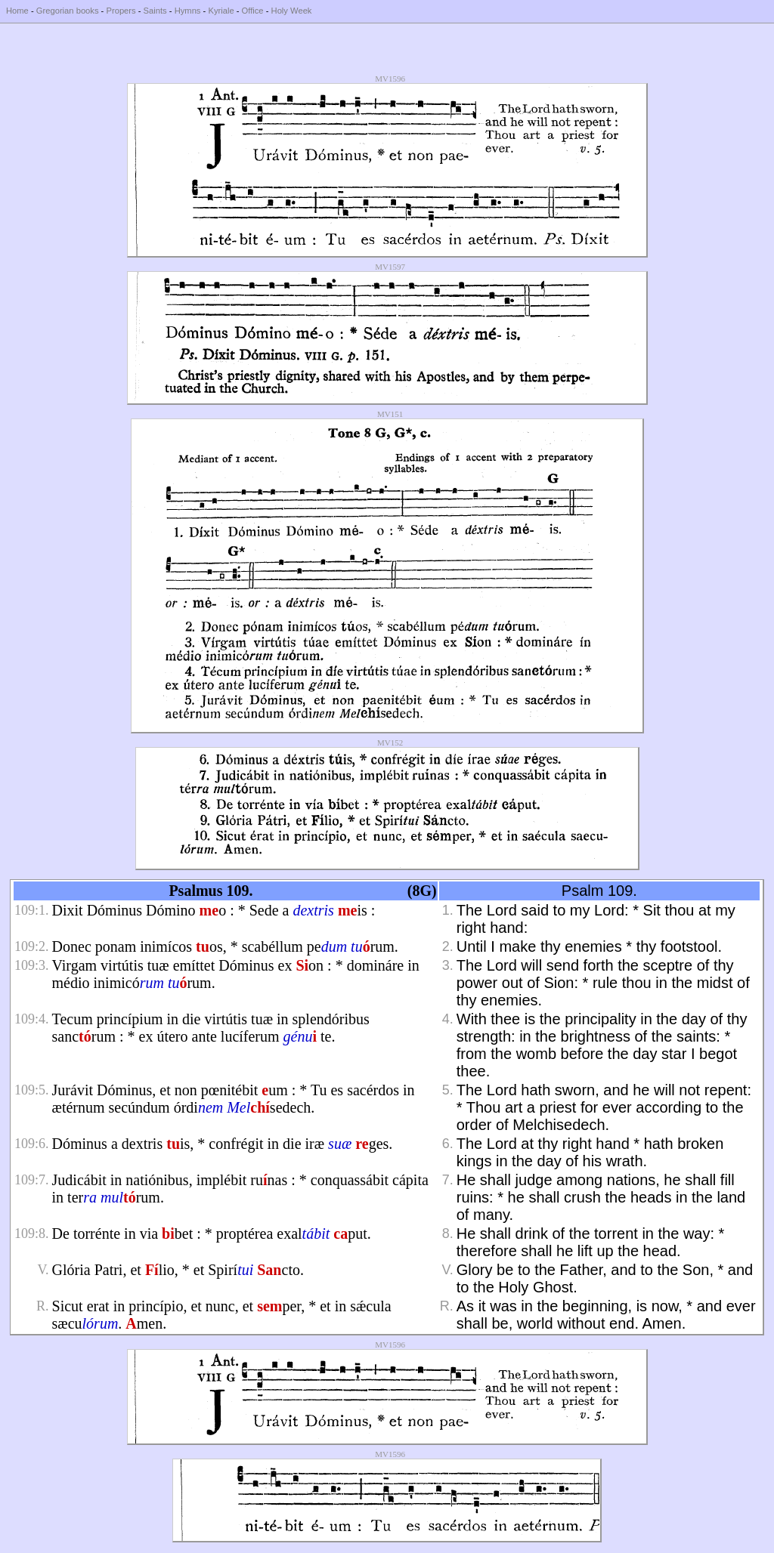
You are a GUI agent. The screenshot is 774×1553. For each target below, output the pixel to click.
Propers (120, 10)
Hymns (188, 10)
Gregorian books (67, 10)
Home (17, 10)
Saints (155, 10)
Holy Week (291, 10)
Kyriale (221, 10)
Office (253, 10)
